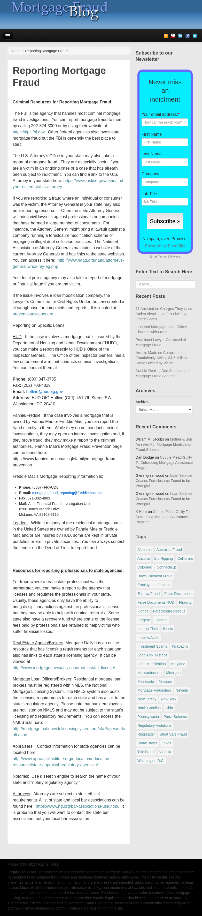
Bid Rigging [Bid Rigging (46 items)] (163, 558)
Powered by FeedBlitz (165, 246)
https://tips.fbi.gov (28, 132)
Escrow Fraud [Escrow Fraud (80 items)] (148, 594)
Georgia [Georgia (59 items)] (160, 620)
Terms (162, 256)
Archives (143, 402)
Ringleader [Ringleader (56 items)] (146, 734)
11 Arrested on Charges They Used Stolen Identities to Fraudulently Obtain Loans (164, 314)
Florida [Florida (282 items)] (143, 611)
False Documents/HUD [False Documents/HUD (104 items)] (155, 602)
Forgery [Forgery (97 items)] (143, 620)
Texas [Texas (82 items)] (166, 743)
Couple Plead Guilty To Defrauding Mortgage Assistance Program (164, 462)
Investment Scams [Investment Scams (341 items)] (152, 646)
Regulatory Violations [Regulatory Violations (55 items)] (154, 725)
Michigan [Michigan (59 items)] (173, 673)
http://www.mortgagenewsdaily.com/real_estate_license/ (64, 667)
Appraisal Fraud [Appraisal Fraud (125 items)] (169, 550)
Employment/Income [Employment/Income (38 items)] (153, 585)
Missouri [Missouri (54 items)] (165, 681)
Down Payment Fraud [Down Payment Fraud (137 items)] (154, 576)
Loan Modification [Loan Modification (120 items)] (151, 664)
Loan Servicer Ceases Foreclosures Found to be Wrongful (164, 480)
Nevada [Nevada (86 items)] (182, 690)
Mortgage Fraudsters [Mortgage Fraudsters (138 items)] (154, 690)
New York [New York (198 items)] (168, 699)
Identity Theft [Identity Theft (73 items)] (147, 629)
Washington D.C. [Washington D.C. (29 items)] (151, 761)
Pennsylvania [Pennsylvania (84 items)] (148, 717)
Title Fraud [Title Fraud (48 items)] (145, 752)
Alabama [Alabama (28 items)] (144, 550)
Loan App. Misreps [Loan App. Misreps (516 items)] (152, 655)
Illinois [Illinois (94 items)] (168, 629)
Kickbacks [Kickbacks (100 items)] (180, 646)
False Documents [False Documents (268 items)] (178, 594)
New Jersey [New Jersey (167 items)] (146, 699)
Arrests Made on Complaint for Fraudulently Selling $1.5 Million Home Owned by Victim (161, 358)
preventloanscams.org (33, 314)
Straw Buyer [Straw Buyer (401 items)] (147, 743)
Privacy (175, 256)
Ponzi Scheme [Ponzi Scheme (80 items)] (175, 717)
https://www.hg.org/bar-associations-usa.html (77, 806)
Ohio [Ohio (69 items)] (169, 708)
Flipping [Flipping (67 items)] (185, 602)
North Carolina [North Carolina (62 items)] (149, 708)
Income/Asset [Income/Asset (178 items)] (148, 637)
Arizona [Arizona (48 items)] (143, 558)
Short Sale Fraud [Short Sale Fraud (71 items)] (173, 734)
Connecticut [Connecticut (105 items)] (166, 567)
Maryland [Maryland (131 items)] (177, 664)
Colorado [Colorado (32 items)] (144, 567)
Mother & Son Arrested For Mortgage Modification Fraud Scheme (164, 444)
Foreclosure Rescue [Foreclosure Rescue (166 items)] (169, 611)
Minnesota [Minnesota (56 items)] (145, 681)
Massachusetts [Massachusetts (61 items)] (149, 673)
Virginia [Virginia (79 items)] (165, 752)
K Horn (141, 512)
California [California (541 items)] (185, 558)
